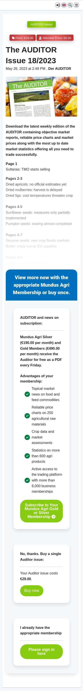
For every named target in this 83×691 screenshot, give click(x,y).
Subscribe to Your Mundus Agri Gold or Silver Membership (41, 511)
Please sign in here (41, 651)
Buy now (31, 590)
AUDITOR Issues (41, 24)
